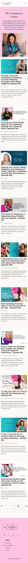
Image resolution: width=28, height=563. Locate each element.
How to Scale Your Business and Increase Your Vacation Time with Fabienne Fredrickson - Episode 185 (13, 350)
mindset (5, 223)
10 (6, 509)
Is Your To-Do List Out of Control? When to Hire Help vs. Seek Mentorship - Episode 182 (14, 437)
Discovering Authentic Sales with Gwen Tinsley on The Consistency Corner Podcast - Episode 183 (13, 482)
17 (12, 512)
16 (24, 509)
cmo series (6, 398)
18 (15, 512)
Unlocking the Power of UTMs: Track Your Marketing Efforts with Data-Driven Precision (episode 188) (14, 262)
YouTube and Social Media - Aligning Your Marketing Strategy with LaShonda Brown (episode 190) (13, 125)
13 (15, 509)
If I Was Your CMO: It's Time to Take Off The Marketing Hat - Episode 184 (14, 393)
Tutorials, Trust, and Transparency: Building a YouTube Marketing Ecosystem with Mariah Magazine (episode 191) (11, 80)
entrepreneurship (7, 355)
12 (12, 509)
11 (9, 509)
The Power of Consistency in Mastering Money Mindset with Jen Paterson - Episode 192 (13, 217)
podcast (5, 86)
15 (21, 509)
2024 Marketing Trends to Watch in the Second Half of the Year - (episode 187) (13, 306)
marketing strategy (8, 131)
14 (18, 509)
